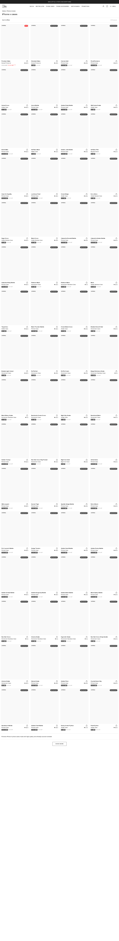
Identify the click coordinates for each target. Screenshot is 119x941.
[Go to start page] (4, 6)
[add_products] (27, 61)
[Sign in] (103, 6)
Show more (59, 743)
